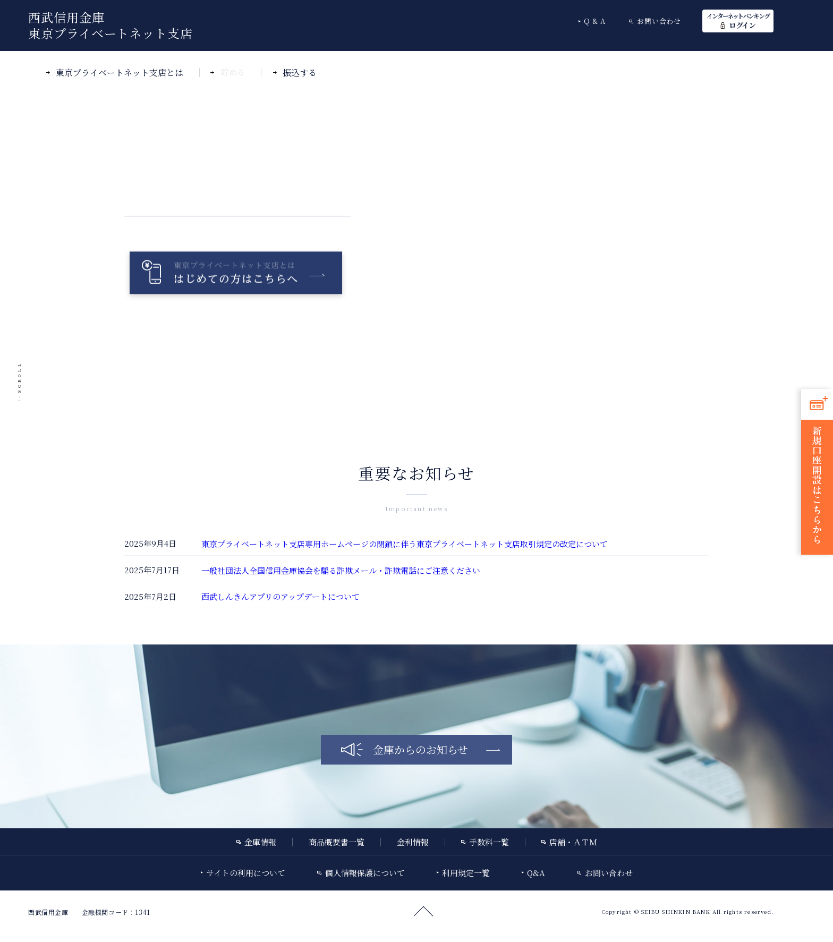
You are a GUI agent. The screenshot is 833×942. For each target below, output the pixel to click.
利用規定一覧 (466, 872)
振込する (300, 72)
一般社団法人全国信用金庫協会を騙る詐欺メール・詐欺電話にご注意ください (340, 570)
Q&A (596, 21)
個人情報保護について (365, 872)
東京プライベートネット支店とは (119, 72)
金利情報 (413, 841)
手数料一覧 (489, 841)
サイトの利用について (245, 872)
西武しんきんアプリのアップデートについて (280, 596)
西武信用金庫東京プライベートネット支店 (110, 25)
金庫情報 (260, 841)
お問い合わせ (659, 21)
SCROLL (19, 377)
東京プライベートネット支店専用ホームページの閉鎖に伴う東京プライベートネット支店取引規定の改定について (404, 543)
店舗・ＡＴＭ (573, 841)
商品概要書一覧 (336, 841)
